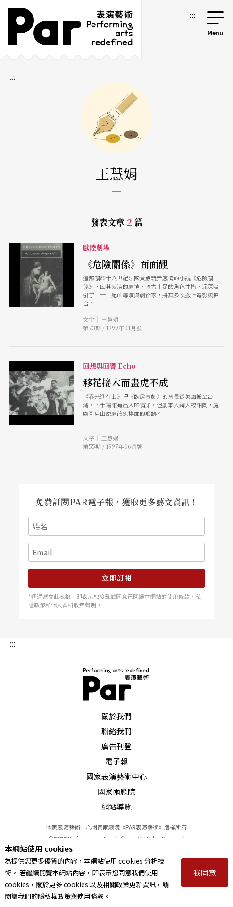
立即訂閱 (116, 577)
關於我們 (116, 716)
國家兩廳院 (116, 791)
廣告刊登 (116, 746)
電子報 (116, 761)
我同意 (204, 872)
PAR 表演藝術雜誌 (116, 684)
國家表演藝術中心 (116, 776)
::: (192, 15)
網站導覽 (116, 806)
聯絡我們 (116, 731)
